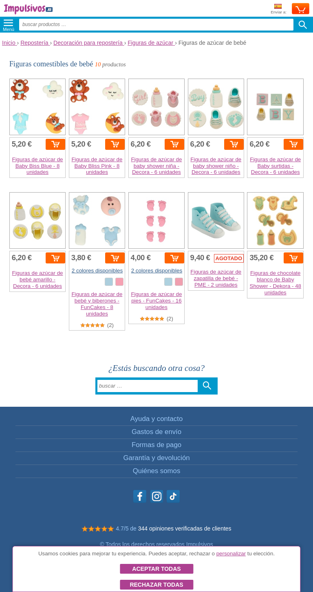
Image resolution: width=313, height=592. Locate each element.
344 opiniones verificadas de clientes (184, 528)
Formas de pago (156, 445)
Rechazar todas (156, 584)
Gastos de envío (156, 432)
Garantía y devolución (156, 458)
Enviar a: (279, 9)
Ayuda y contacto (156, 419)
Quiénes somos (157, 471)
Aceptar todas (156, 569)
